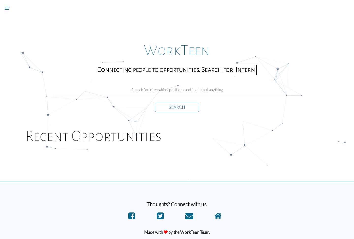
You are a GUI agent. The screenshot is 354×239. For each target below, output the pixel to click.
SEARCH (177, 107)
